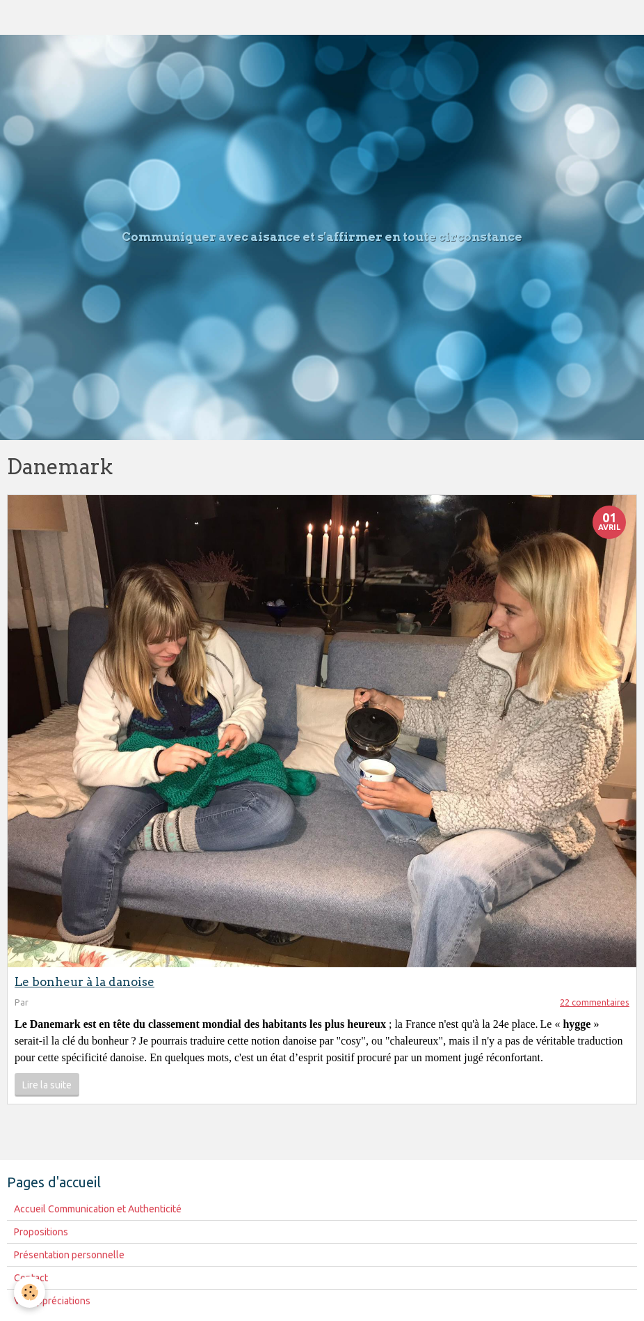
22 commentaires (594, 1002)
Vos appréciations (52, 1300)
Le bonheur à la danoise (84, 982)
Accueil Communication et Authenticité (98, 1208)
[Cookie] (29, 1292)
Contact (31, 1277)
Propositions (41, 1231)
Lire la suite (47, 1085)
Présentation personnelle (69, 1254)
